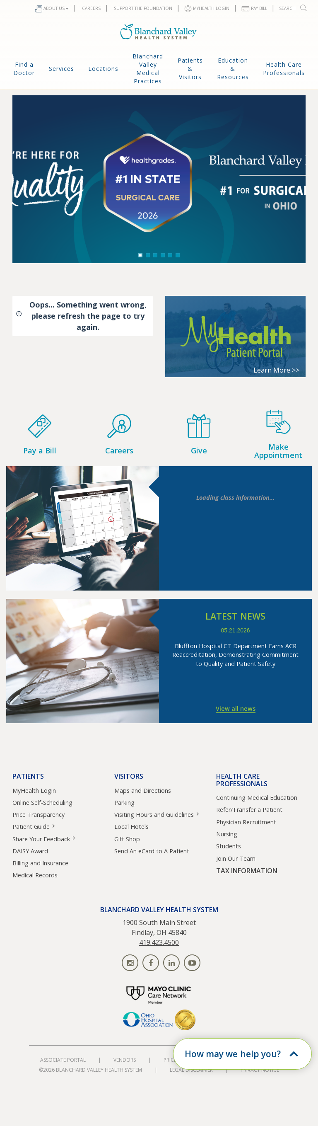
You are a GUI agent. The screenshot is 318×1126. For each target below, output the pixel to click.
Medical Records (35, 875)
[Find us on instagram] (130, 962)
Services (61, 69)
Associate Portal (63, 1059)
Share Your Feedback (41, 839)
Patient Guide (31, 826)
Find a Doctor (24, 69)
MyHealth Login (34, 790)
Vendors (124, 1059)
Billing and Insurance (40, 863)
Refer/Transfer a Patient (249, 809)
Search (293, 8)
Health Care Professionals (284, 69)
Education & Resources (233, 68)
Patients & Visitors (190, 68)
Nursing (226, 834)
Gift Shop (127, 839)
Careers (91, 8)
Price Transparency (38, 814)
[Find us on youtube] (192, 962)
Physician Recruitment (246, 822)
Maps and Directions (142, 790)
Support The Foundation (142, 8)
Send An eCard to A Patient (151, 851)
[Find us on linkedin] (171, 962)
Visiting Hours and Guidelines (154, 814)
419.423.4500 (159, 942)
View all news (235, 708)
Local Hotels (131, 826)
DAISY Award (30, 851)
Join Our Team (235, 858)
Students (228, 846)
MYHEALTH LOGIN (206, 8)
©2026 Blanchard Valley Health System (90, 1069)
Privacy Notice (260, 1069)
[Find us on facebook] (150, 962)
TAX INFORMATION (246, 871)
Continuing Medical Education (256, 797)
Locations (103, 69)
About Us (52, 9)
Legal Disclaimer (191, 1069)
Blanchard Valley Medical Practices (147, 68)
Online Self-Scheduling (42, 802)
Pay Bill (254, 8)
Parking (124, 802)
